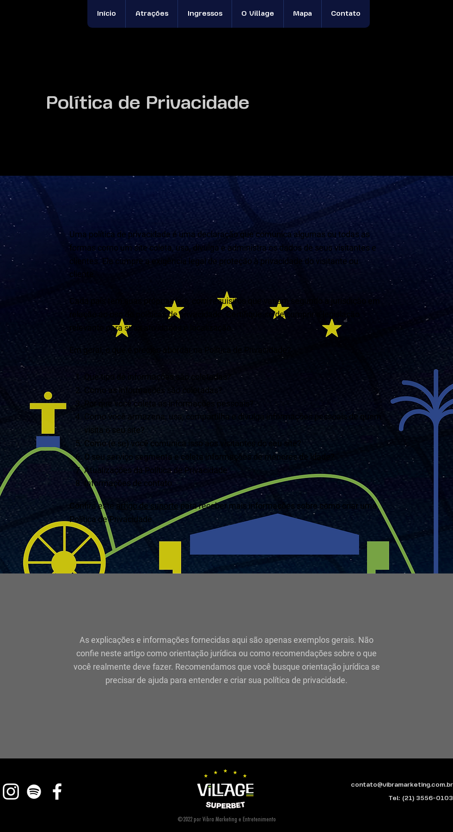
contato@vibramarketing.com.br (402, 785)
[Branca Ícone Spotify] (34, 791)
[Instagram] (11, 791)
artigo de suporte (147, 506)
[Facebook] (57, 791)
